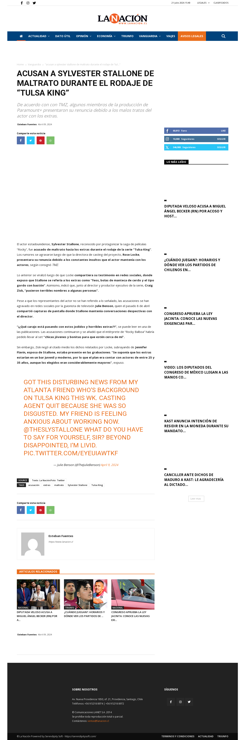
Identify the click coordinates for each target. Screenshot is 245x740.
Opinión (83, 36)
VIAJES (170, 36)
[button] (223, 36)
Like (223, 130)
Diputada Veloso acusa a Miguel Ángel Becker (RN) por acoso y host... (195, 211)
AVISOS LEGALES (192, 36)
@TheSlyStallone (53, 429)
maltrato (59, 485)
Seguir (221, 138)
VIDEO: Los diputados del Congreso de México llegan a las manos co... (196, 372)
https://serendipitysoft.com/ (80, 736)
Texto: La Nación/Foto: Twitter (48, 480)
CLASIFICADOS (221, 2)
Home (20, 64)
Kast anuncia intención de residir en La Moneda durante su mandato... (196, 426)
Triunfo (127, 36)
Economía (106, 36)
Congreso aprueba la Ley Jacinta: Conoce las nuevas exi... (130, 616)
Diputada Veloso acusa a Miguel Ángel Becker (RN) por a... (37, 616)
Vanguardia (150, 36)
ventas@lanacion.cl (98, 721)
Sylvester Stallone (77, 485)
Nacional (23, 607)
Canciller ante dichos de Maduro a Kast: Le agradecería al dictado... (194, 479)
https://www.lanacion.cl (61, 541)
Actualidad (39, 36)
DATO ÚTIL (63, 36)
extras (46, 485)
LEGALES (203, 2)
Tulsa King (97, 485)
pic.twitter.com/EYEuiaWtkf (71, 453)
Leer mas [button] (196, 498)
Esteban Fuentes (27, 124)
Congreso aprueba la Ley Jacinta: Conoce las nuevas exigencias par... (190, 318)
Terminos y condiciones (177, 736)
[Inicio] (21, 36)
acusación (33, 485)
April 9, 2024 (109, 465)
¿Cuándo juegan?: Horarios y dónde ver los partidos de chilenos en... (192, 265)
